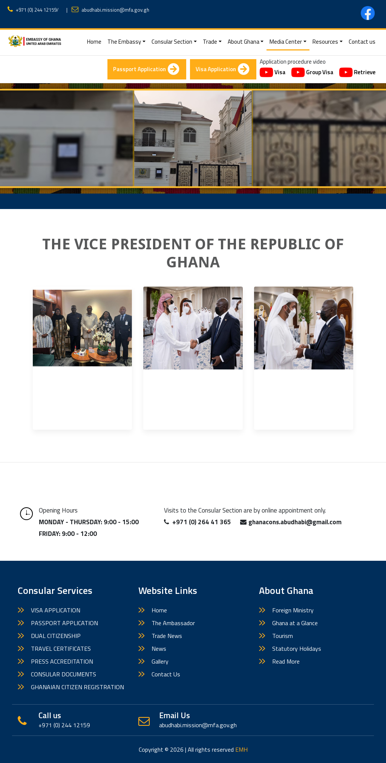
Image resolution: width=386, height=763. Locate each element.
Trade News (167, 635)
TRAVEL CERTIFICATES (61, 648)
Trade (210, 41)
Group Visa (312, 72)
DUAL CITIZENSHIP (56, 635)
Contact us (362, 41)
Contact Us (166, 674)
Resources (325, 41)
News (159, 648)
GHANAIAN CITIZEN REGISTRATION (77, 686)
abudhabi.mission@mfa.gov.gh (115, 10)
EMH (241, 749)
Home (95, 41)
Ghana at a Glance (295, 622)
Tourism (282, 635)
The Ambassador (173, 622)
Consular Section (172, 41)
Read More (286, 661)
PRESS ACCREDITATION (62, 661)
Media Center (286, 41)
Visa (272, 72)
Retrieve (357, 72)
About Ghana (243, 41)
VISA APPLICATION (55, 610)
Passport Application (146, 69)
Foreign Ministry (293, 610)
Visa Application (222, 69)
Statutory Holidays (296, 648)
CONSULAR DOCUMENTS (63, 674)
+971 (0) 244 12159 (36, 10)
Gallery (160, 661)
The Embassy (124, 41)
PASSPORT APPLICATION (64, 622)
